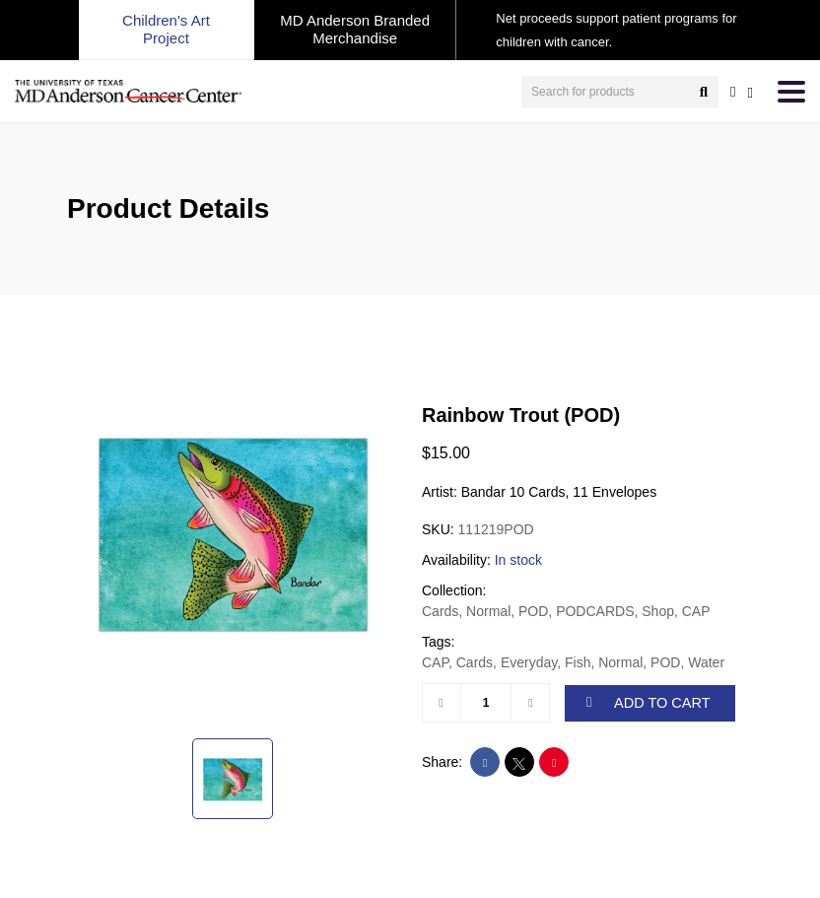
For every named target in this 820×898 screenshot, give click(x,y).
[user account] (732, 92)
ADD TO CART (648, 703)
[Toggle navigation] (791, 92)
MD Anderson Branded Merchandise (355, 29)
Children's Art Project (166, 29)
